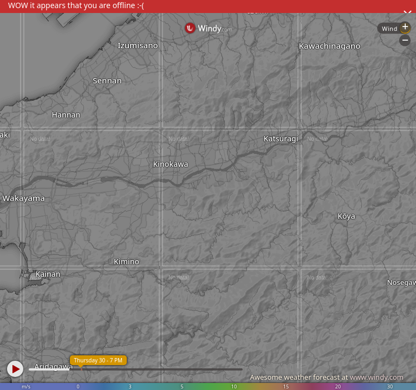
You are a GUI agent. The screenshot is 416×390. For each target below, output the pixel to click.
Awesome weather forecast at (327, 377)
